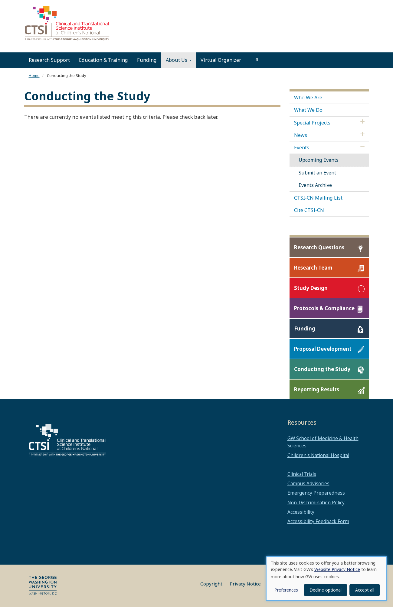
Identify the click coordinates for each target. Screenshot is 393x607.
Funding (147, 60)
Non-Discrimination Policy (316, 502)
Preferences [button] (286, 590)
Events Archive (315, 185)
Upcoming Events (319, 160)
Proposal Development (323, 349)
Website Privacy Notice (337, 569)
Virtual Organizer (221, 60)
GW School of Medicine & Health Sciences (323, 442)
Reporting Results (316, 389)
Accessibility (300, 512)
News (300, 135)
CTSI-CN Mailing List (318, 197)
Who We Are (308, 97)
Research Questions (319, 247)
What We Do (308, 110)
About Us (179, 60)
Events (301, 147)
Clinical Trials (301, 474)
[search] (257, 60)
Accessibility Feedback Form (318, 521)
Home (34, 75)
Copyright (211, 584)
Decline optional (325, 590)
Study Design (311, 288)
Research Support (49, 60)
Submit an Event (317, 172)
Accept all (364, 590)
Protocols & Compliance (324, 308)
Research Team (313, 267)
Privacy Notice (245, 584)
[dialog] (326, 578)
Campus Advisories (308, 483)
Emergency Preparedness (316, 493)
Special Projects (312, 122)
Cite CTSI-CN (309, 210)
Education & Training (103, 60)
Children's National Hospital (318, 455)
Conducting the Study (322, 369)
